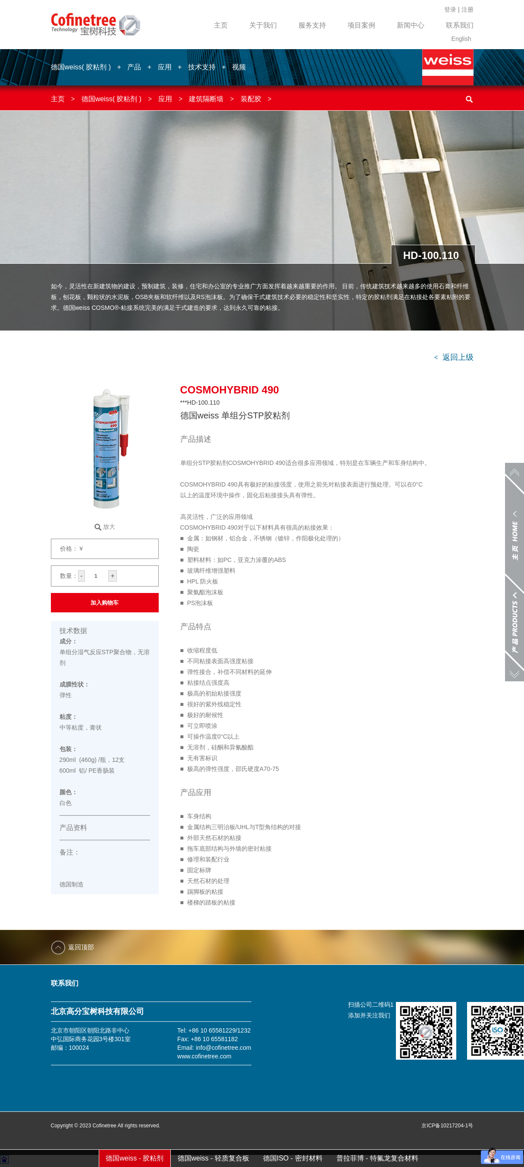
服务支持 (312, 25)
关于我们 (263, 25)
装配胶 (251, 99)
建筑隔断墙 (206, 99)
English (461, 38)
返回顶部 (81, 947)
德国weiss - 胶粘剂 (134, 1158)
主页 (221, 25)
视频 (239, 67)
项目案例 (361, 25)
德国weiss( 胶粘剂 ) (81, 67)
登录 (450, 9)
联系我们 (460, 25)
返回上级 (453, 357)
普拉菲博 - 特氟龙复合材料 (377, 1158)
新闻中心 (410, 25)
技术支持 (202, 67)
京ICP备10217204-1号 (447, 1126)
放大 (109, 526)
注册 (467, 9)
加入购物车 (105, 602)
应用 (165, 67)
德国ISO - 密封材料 (293, 1158)
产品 (134, 67)
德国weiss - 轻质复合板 (213, 1158)
